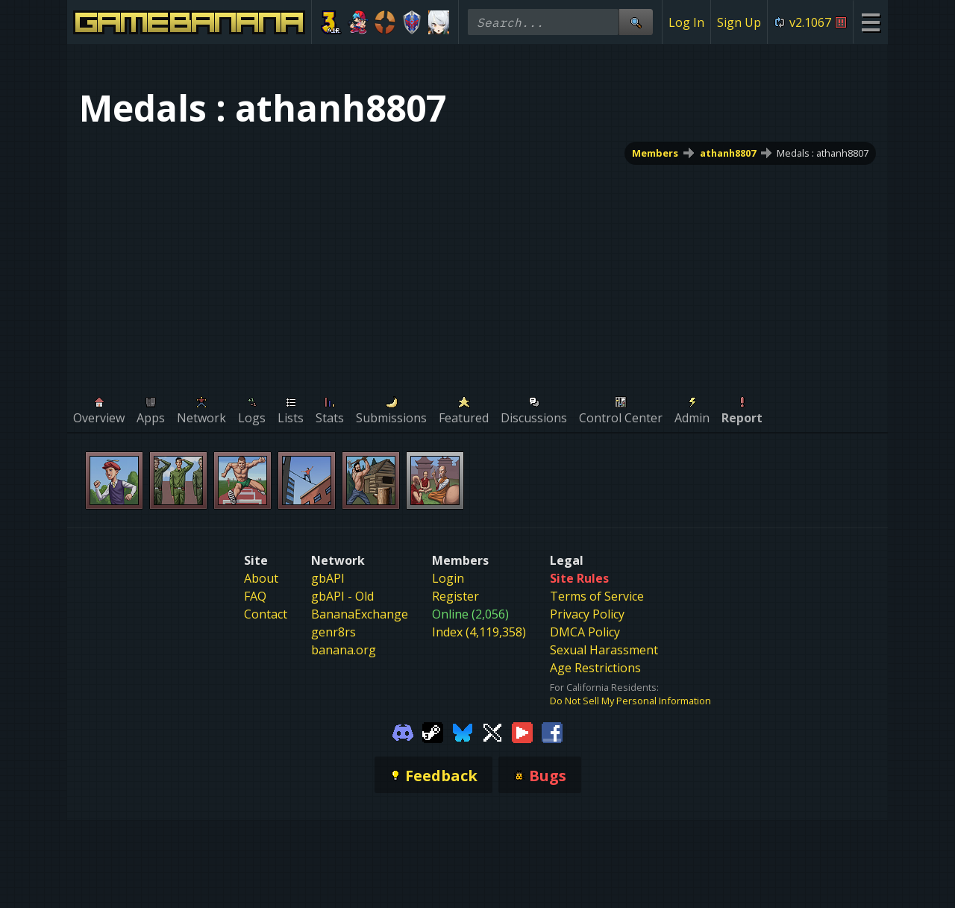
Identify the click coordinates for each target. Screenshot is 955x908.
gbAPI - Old (342, 596)
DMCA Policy (585, 632)
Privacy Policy (587, 614)
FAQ (255, 596)
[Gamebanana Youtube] (522, 731)
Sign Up (739, 22)
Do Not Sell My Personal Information (630, 700)
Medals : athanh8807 (822, 153)
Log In (686, 22)
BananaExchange (359, 614)
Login (448, 578)
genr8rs (333, 632)
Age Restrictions (595, 668)
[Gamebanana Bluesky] (463, 731)
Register (455, 596)
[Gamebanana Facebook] (552, 731)
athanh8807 (728, 153)
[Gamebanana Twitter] (492, 731)
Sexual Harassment (604, 650)
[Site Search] (636, 22)
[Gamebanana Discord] (403, 731)
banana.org (343, 650)
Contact (265, 614)
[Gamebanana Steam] (433, 731)
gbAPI (328, 578)
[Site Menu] (870, 22)
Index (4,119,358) (479, 632)
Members (655, 153)
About (261, 578)
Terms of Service (597, 596)
